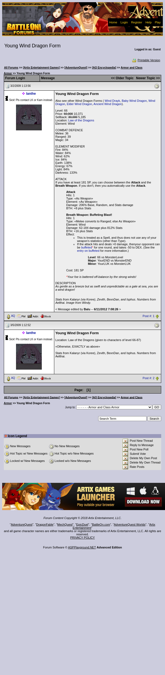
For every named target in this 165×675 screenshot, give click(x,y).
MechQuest (64, 524)
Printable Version (146, 60)
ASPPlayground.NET (82, 547)
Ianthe (31, 94)
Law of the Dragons (81, 120)
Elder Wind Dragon (79, 104)
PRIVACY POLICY (82, 537)
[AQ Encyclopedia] (104, 67)
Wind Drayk (112, 100)
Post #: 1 (148, 316)
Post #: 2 (148, 378)
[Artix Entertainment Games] (41, 67)
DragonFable (44, 524)
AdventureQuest (22, 524)
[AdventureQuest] (75, 67)
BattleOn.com (101, 524)
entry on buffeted (88, 250)
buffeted (86, 247)
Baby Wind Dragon (134, 100)
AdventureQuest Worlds (130, 524)
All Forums (11, 67)
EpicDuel (82, 524)
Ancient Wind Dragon (108, 104)
